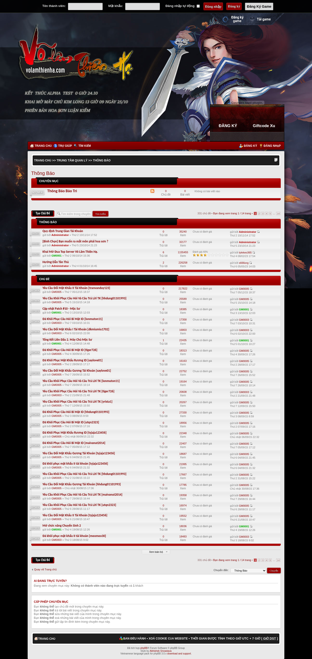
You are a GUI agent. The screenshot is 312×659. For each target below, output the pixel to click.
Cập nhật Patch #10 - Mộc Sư (61, 309)
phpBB (144, 648)
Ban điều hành (134, 638)
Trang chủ (43, 146)
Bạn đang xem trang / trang (232, 213)
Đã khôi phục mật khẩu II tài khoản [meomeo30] (74, 536)
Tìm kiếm (84, 146)
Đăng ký (250, 146)
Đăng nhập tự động (183, 6)
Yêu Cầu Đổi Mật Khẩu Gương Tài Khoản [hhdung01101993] (82, 484)
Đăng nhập (272, 146)
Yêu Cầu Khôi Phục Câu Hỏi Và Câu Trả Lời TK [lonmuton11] (81, 381)
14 (278, 213)
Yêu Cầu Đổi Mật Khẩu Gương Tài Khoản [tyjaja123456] (79, 453)
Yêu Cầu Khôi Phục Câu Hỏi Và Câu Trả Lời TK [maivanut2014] (82, 495)
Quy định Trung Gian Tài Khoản (63, 231)
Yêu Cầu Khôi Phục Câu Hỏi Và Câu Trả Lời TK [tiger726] (78, 391)
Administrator (60, 235)
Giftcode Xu (264, 125)
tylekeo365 (245, 252)
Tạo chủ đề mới (42, 213)
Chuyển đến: (221, 570)
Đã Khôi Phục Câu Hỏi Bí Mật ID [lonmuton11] (73, 319)
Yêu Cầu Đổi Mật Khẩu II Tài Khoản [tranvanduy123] (76, 288)
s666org (244, 262)
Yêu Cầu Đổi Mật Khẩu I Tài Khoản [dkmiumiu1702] (76, 329)
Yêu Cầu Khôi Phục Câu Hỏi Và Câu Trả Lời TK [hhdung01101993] (84, 298)
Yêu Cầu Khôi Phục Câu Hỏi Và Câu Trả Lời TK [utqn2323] (79, 505)
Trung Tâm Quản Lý (72, 160)
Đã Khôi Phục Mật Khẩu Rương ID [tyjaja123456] (74, 433)
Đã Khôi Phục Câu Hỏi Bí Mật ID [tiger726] (70, 350)
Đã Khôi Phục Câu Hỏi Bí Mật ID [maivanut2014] (74, 443)
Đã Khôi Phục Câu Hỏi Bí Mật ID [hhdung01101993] (76, 412)
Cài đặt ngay (265, 19)
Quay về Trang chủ (45, 569)
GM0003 (56, 322)
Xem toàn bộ (156, 552)
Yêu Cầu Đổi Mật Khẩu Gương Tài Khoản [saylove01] (77, 371)
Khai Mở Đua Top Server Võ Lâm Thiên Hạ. (70, 252)
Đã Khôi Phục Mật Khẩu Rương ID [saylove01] (73, 360)
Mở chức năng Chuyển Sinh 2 (62, 526)
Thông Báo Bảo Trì (62, 190)
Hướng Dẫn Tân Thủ (56, 262)
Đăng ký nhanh (228, 19)
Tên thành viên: (54, 6)
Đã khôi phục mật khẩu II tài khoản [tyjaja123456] (75, 464)
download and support (179, 653)
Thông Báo (101, 160)
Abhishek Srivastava (161, 651)
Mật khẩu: (115, 6)
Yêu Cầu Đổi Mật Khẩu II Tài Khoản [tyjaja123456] (75, 515)
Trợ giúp (65, 146)
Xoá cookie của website (168, 638)
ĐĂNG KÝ (228, 125)
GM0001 (56, 255)
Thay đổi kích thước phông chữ (276, 160)
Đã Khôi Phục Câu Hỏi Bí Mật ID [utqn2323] (71, 422)
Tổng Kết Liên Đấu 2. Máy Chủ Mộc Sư (67, 340)
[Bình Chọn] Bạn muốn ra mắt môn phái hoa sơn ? (75, 241)
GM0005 (56, 291)
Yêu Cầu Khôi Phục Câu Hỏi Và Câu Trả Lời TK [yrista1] (77, 402)
